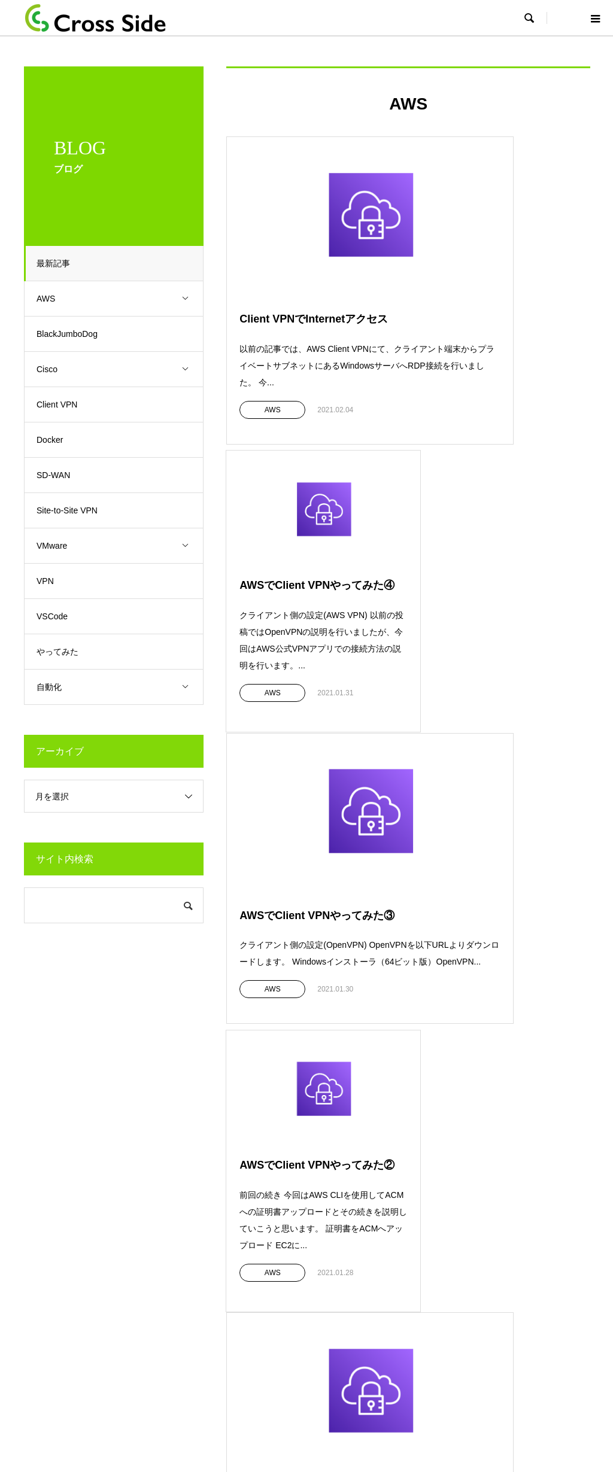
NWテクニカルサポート (367, 1280)
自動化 (123, 687)
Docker (56, 440)
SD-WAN (59, 475)
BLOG (476, 1243)
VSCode (58, 616)
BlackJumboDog (73, 334)
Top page (263, 1388)
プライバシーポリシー (329, 1388)
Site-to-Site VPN (73, 510)
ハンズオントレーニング (229, 1298)
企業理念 (58, 1243)
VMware (123, 546)
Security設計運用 (355, 1261)
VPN (51, 581)
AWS (123, 299)
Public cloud (346, 1298)
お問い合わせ (490, 1280)
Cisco (123, 369)
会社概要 (58, 1261)
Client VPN (63, 404)
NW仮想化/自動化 (356, 1335)
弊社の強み (62, 1280)
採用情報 (481, 1261)
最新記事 (59, 263)
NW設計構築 (347, 1243)
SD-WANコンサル (356, 1317)
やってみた (63, 651)
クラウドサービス (216, 1280)
